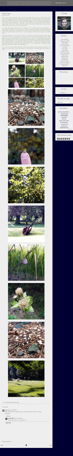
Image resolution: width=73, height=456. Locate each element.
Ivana (6, 410)
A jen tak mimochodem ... (64, 111)
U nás (63, 47)
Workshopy (63, 56)
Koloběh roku (63, 51)
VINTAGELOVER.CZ (64, 127)
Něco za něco (64, 61)
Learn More (58, 3)
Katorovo (64, 118)
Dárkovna (64, 58)
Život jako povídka (64, 62)
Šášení (63, 42)
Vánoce (63, 48)
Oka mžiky (17, 402)
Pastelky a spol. (63, 41)
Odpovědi (9, 416)
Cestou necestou (63, 45)
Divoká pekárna (64, 122)
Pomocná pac (64, 64)
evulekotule (64, 117)
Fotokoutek (8, 402)
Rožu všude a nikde (64, 120)
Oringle (10, 418)
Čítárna (64, 65)
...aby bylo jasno (64, 113)
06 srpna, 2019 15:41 (12, 410)
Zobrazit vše (70, 129)
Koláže (12, 402)
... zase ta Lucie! (64, 124)
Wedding (64, 59)
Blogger (45, 453)
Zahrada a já (64, 126)
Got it (64, 3)
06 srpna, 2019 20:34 (17, 418)
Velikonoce (63, 54)
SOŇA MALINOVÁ (64, 115)
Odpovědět (7, 413)
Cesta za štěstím (63, 53)
